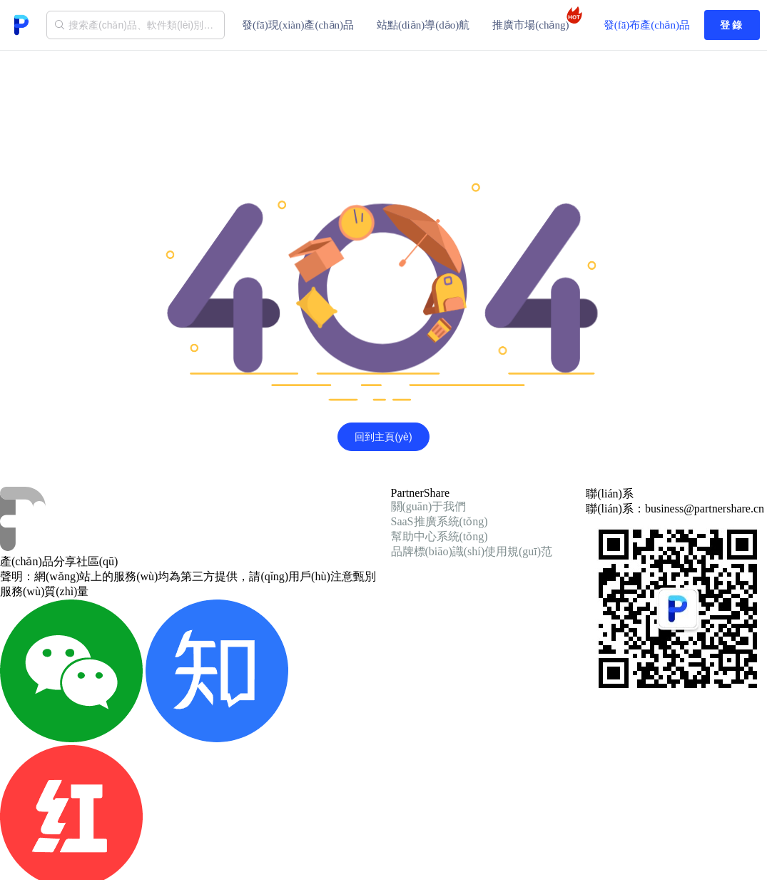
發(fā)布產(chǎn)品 (647, 25)
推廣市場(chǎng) (534, 18)
